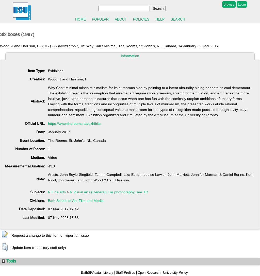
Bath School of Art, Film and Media (76, 201)
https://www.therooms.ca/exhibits (74, 124)
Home (80, 19)
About (121, 19)
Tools (9, 261)
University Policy (175, 272)
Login (242, 4)
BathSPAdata (91, 272)
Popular (100, 19)
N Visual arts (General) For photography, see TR (109, 192)
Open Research (149, 272)
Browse (228, 4)
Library (108, 272)
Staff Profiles (125, 272)
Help (160, 19)
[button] (5, 234)
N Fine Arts (57, 192)
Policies (141, 19)
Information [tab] (130, 56)
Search (178, 19)
